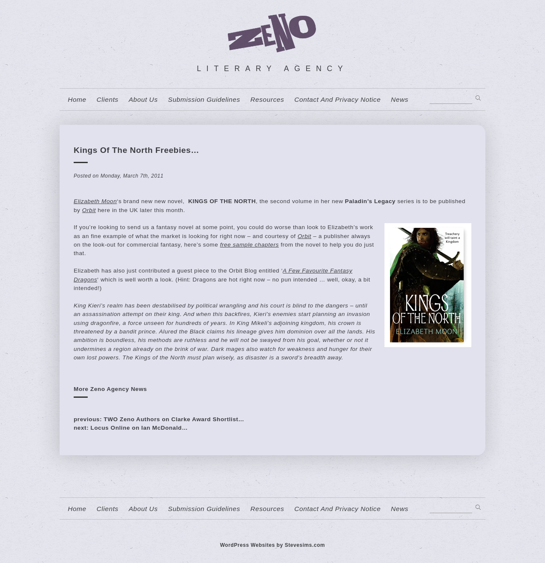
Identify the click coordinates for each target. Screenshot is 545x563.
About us (143, 100)
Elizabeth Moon (95, 201)
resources (267, 100)
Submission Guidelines (204, 100)
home (77, 100)
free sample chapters (249, 244)
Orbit (89, 210)
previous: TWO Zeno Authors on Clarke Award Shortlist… (159, 419)
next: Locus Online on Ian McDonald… (131, 428)
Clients (107, 100)
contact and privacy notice (337, 100)
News (399, 100)
